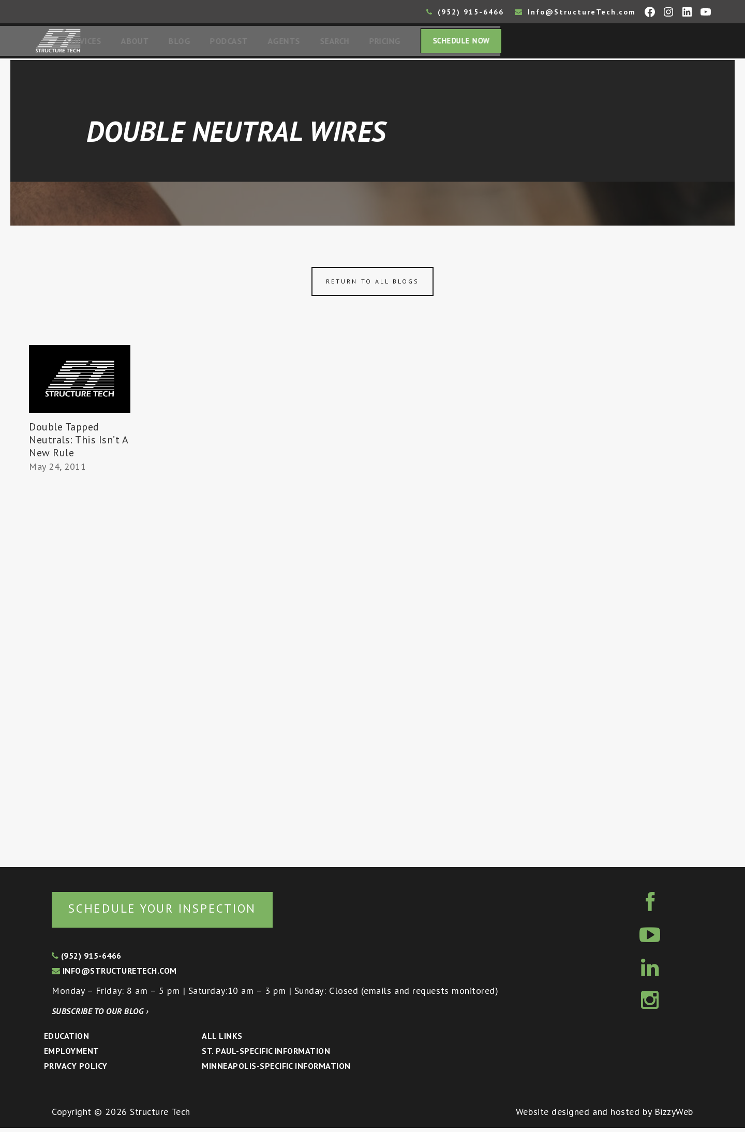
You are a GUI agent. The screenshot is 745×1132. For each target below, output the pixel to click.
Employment (71, 1055)
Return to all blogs (372, 284)
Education (66, 1040)
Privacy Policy (76, 1070)
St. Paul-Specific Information (266, 1055)
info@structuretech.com (114, 975)
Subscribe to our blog (100, 1015)
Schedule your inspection (173, 911)
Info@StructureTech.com (575, 12)
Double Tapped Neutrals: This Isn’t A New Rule (78, 443)
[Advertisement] (79, 668)
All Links (222, 1040)
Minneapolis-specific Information (276, 1070)
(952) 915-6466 (465, 12)
